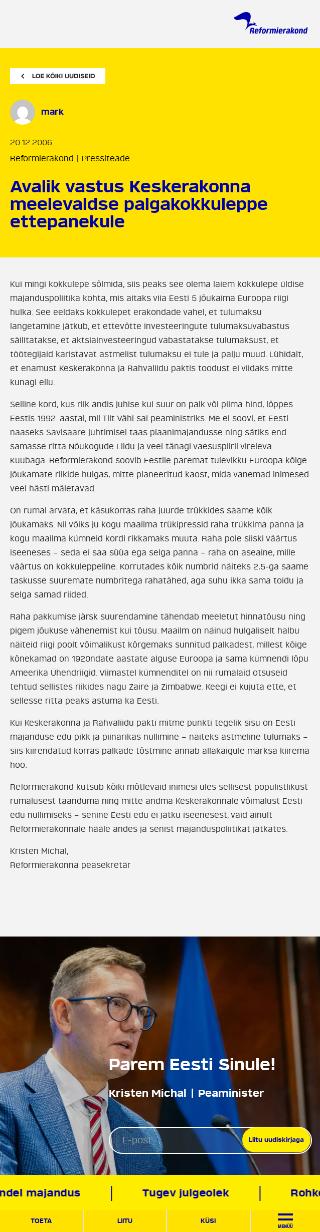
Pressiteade (106, 159)
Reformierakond (42, 159)
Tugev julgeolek (187, 1193)
